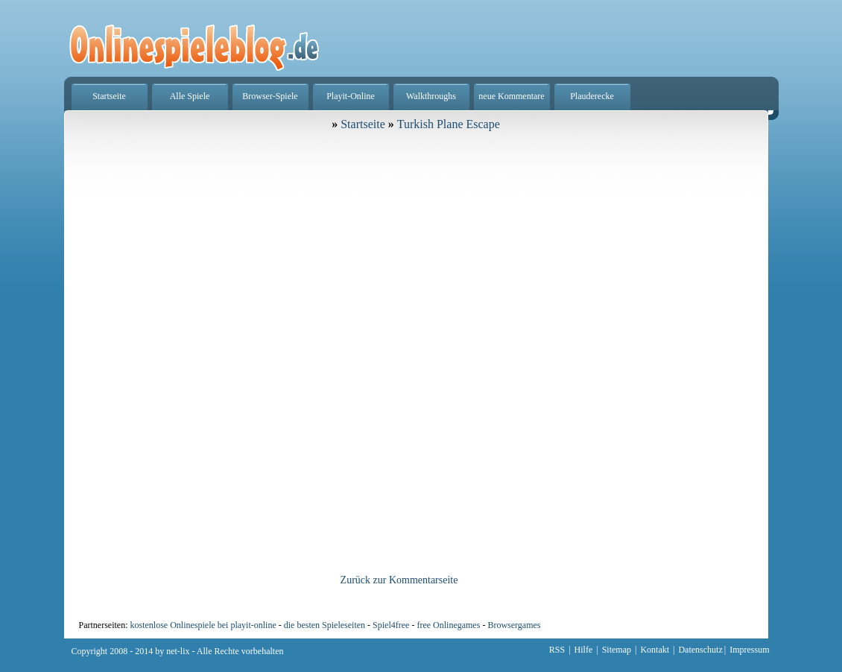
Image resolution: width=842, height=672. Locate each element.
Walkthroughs (431, 96)
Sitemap (616, 649)
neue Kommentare (511, 96)
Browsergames (513, 625)
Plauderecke (592, 96)
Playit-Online (350, 96)
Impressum (749, 649)
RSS (557, 649)
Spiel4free (391, 625)
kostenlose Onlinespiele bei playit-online (203, 625)
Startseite (109, 96)
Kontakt (654, 649)
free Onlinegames (448, 625)
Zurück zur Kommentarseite (399, 580)
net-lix (177, 651)
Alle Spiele (190, 96)
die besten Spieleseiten (324, 625)
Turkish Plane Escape (448, 124)
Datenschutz (700, 649)
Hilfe (583, 649)
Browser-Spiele (269, 96)
